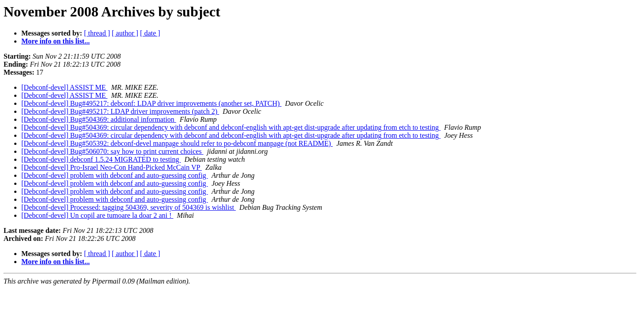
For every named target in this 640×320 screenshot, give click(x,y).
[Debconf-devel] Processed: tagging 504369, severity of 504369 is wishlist (128, 207)
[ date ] (150, 33)
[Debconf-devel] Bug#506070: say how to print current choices (112, 151)
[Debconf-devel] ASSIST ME (64, 87)
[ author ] (125, 33)
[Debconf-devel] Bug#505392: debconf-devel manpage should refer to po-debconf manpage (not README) (177, 143)
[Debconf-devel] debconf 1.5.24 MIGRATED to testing (101, 159)
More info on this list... (55, 41)
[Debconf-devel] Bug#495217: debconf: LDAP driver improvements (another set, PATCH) (151, 103)
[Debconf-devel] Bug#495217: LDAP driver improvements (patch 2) (120, 111)
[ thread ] (97, 33)
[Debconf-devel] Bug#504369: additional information (98, 119)
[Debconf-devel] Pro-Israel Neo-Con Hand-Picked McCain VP (111, 167)
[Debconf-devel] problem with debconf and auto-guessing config (114, 175)
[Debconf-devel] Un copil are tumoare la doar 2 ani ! (97, 215)
